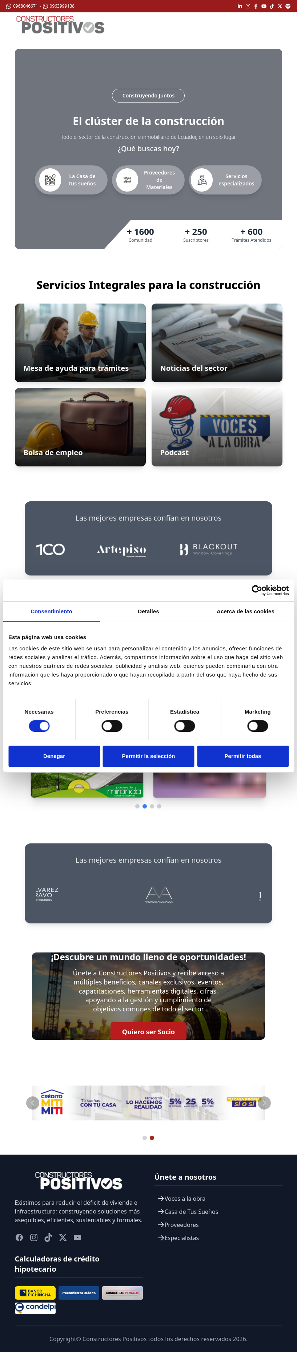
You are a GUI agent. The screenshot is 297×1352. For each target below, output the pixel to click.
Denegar (54, 756)
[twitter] (63, 1237)
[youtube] (77, 1237)
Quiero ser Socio (148, 1031)
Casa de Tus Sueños (187, 1212)
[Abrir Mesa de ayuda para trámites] (80, 343)
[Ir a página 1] (137, 806)
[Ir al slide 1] (145, 1138)
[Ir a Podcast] (217, 427)
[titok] (48, 1237)
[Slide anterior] (32, 1103)
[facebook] (19, 1237)
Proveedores (178, 1225)
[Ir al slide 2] (152, 1138)
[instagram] (33, 1237)
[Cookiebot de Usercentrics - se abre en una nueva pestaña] (257, 590)
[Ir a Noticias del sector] (217, 343)
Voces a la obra (181, 1199)
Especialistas (178, 1238)
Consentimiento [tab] (51, 611)
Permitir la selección (148, 756)
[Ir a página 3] (152, 806)
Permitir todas (243, 756)
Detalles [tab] (148, 611)
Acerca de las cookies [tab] (245, 611)
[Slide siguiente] (264, 1103)
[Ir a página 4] (159, 806)
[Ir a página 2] (145, 806)
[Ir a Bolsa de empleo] (80, 427)
